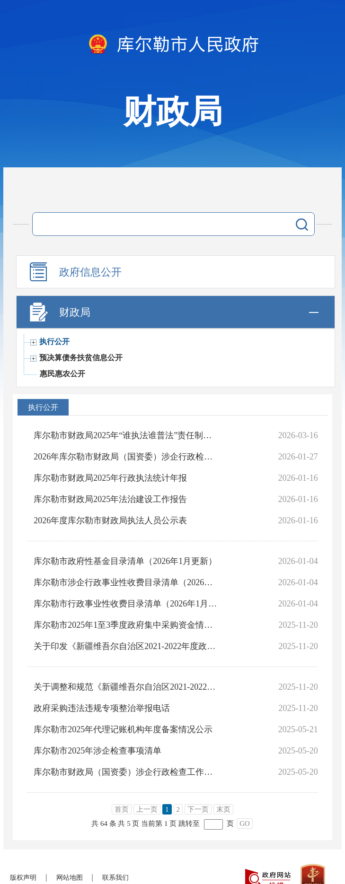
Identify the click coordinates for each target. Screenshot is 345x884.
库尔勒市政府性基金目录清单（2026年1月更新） (125, 561)
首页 (122, 809)
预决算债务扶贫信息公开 (81, 358)
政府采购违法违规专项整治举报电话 (102, 708)
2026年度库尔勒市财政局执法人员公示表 (110, 520)
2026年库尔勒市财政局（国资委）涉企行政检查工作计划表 (126, 456)
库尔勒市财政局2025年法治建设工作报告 (110, 499)
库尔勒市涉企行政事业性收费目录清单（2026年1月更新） (126, 582)
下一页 (198, 809)
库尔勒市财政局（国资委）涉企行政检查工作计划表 (126, 772)
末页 (223, 809)
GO (244, 823)
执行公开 (54, 342)
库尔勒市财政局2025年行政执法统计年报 (110, 478)
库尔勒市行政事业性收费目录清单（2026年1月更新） (126, 603)
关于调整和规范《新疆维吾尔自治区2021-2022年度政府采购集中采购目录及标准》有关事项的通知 (126, 687)
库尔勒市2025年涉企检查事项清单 (97, 750)
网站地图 (69, 877)
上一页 (147, 809)
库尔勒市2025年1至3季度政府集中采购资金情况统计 (126, 625)
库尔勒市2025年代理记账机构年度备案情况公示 (123, 729)
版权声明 (23, 877)
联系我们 (115, 877)
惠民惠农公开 (62, 374)
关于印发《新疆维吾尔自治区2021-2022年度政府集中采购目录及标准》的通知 (126, 646)
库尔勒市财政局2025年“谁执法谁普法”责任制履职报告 (126, 435)
